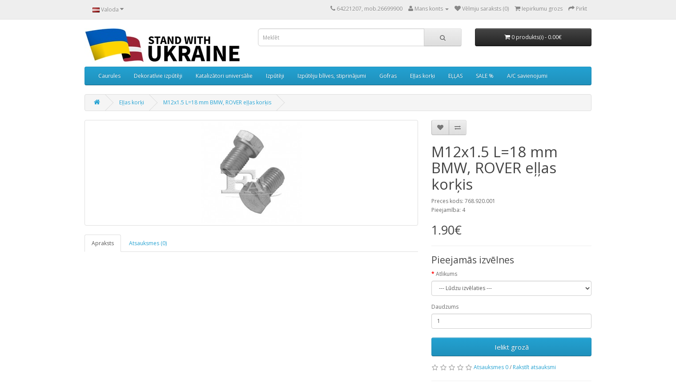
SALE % (485, 76)
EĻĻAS (455, 76)
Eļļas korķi (422, 76)
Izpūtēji (275, 76)
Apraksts (103, 243)
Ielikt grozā (512, 346)
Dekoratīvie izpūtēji (158, 76)
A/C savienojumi (527, 76)
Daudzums (445, 306)
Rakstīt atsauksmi (534, 367)
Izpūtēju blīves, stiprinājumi (332, 76)
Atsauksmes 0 (492, 367)
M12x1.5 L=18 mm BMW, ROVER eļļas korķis (217, 102)
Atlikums (446, 274)
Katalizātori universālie (224, 76)
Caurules (109, 76)
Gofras (388, 76)
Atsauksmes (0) (148, 243)
